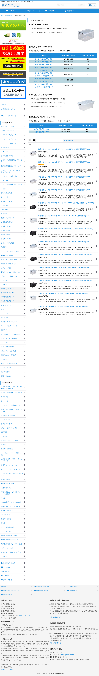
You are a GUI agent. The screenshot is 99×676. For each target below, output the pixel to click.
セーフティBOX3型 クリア (43, 64)
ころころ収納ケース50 (41, 129)
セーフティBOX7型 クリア (43, 84)
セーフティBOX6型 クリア (43, 78)
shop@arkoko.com (67, 655)
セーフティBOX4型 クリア (43, 67)
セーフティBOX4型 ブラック (43, 70)
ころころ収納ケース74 (41, 132)
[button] (89, 11)
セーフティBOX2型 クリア (43, 62)
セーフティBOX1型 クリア (43, 59)
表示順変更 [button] (68, 140)
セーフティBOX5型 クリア (43, 73)
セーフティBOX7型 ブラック (43, 87)
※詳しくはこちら (25, 615)
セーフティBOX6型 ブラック (43, 81)
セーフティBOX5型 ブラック (43, 76)
